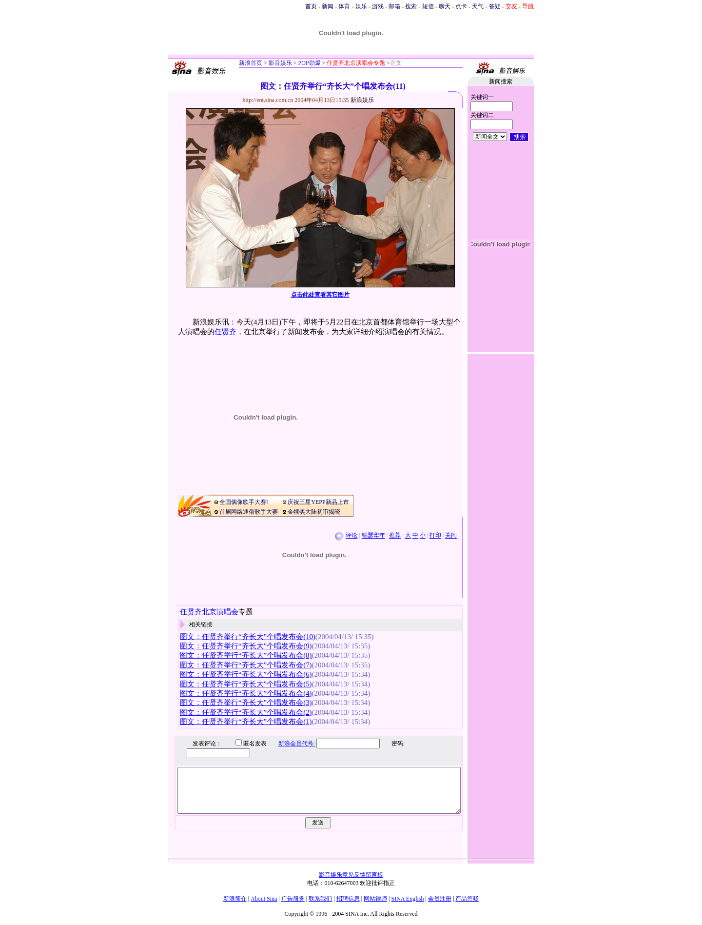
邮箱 (394, 6)
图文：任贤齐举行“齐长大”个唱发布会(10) (247, 637)
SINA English (407, 898)
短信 (428, 6)
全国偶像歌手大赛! (243, 502)
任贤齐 (225, 332)
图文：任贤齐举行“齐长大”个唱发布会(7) (246, 665)
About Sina (264, 898)
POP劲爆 (309, 63)
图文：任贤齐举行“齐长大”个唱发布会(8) (246, 655)
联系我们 (320, 898)
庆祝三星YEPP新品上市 (318, 502)
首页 (311, 6)
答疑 (495, 6)
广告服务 (293, 898)
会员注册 (439, 898)
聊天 (444, 6)
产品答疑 (467, 898)
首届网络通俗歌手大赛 (248, 511)
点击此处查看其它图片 (320, 294)
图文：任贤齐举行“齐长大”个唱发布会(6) (246, 674)
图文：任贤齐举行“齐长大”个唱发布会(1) (246, 721)
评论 (351, 535)
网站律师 (375, 898)
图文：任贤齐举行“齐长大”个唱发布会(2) (246, 712)
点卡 (461, 6)
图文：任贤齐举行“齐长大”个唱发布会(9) (246, 646)
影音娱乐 (280, 63)
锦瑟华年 (373, 535)
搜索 (411, 6)
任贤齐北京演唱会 (209, 612)
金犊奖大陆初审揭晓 (314, 511)
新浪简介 (235, 898)
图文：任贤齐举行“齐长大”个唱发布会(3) (246, 702)
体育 (344, 6)
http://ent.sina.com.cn (269, 100)
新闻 (327, 6)
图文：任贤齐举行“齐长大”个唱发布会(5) (246, 684)
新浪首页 (250, 63)
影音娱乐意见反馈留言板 (351, 874)
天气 (478, 6)
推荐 (395, 535)
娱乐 (361, 6)
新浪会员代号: (289, 743)
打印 (435, 535)
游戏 (378, 6)
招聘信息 (348, 898)
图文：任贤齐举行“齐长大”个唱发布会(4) (246, 693)
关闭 (451, 535)
